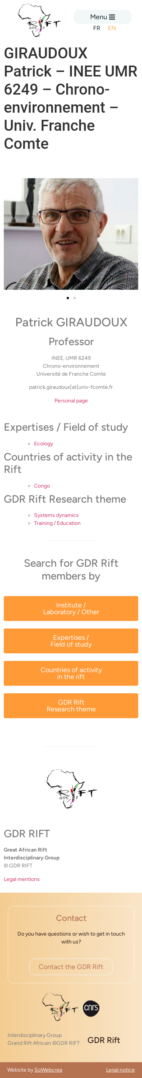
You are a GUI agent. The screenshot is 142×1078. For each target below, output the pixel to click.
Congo (42, 486)
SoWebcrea (48, 1070)
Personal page (71, 401)
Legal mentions (22, 879)
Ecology (43, 443)
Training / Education (57, 523)
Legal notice (120, 1070)
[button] (68, 298)
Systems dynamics (56, 515)
